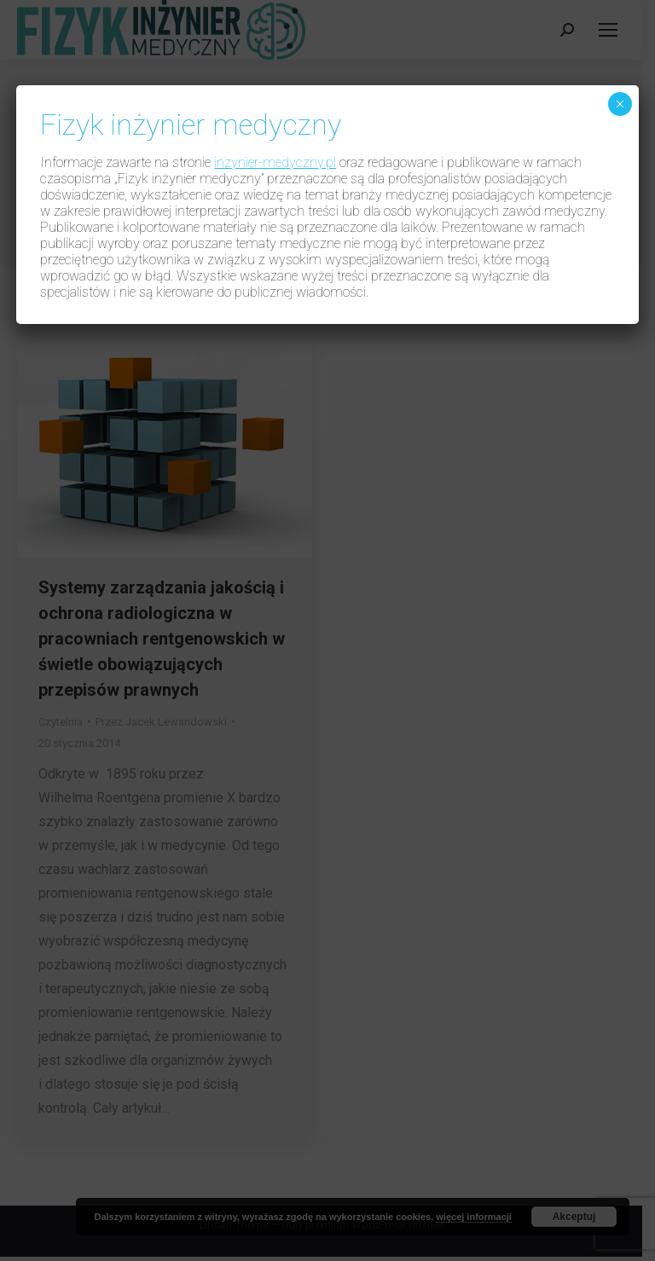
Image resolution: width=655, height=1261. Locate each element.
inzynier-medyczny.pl (275, 162)
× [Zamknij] (619, 104)
